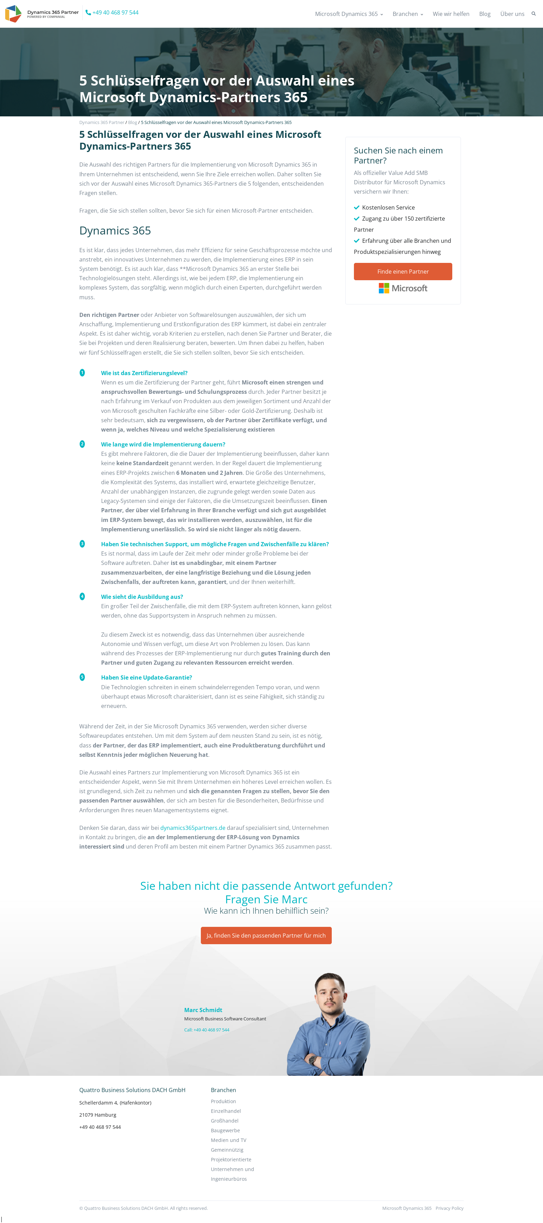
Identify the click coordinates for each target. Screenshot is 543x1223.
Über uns (512, 14)
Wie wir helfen (451, 14)
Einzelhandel (226, 1111)
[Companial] (44, 12)
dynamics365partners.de (192, 828)
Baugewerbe (225, 1130)
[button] (533, 14)
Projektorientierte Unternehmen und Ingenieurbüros (232, 1169)
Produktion (223, 1101)
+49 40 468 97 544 (112, 12)
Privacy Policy (450, 1208)
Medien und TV (228, 1140)
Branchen (405, 14)
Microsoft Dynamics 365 (346, 14)
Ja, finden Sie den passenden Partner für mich (266, 935)
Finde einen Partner (403, 271)
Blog (485, 14)
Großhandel (225, 1120)
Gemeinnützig (227, 1149)
